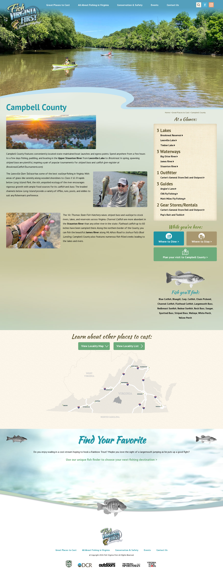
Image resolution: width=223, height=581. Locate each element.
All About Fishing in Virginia (93, 5)
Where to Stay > (202, 241)
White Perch (204, 313)
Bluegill (177, 299)
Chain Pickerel (203, 299)
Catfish (191, 299)
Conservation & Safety (129, 5)
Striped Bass (181, 313)
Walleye (193, 313)
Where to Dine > (169, 241)
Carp (184, 299)
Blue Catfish (165, 299)
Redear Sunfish (185, 308)
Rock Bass (199, 308)
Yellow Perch (185, 317)
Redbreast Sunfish (166, 308)
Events (154, 5)
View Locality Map (92, 346)
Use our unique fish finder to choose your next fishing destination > (111, 460)
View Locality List (128, 346)
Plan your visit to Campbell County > (185, 257)
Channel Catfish (165, 303)
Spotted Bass (166, 313)
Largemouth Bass (203, 303)
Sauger (209, 308)
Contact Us (173, 5)
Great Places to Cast (58, 5)
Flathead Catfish (184, 303)
